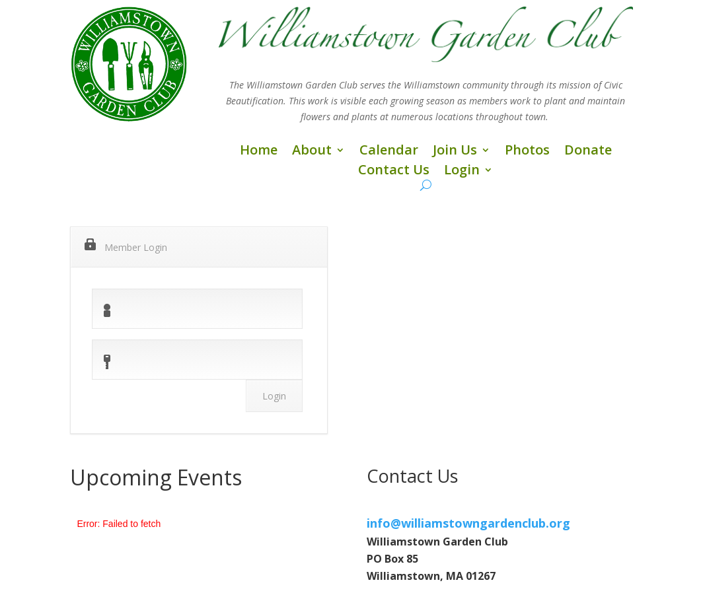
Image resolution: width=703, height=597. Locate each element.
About (312, 151)
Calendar (388, 151)
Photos (527, 151)
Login (462, 171)
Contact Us (393, 171)
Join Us (455, 151)
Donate (588, 151)
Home (259, 151)
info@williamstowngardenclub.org (468, 523)
